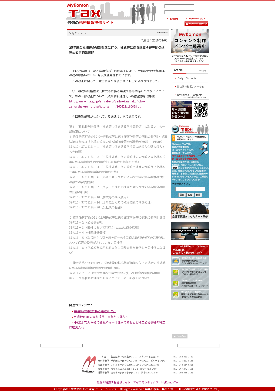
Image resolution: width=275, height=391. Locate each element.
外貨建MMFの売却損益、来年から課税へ (101, 316)
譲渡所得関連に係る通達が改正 (95, 311)
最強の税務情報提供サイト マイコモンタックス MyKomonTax (137, 382)
